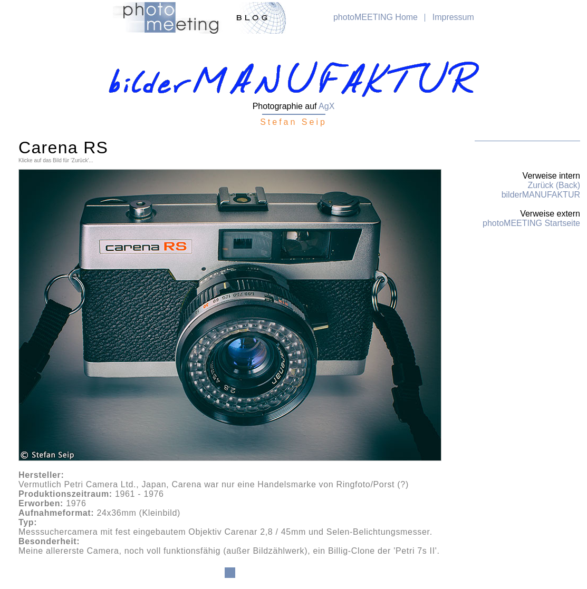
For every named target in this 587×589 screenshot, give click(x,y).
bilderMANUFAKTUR (541, 194)
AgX (326, 106)
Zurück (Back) (553, 185)
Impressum (453, 17)
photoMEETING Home (375, 17)
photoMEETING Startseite (531, 223)
